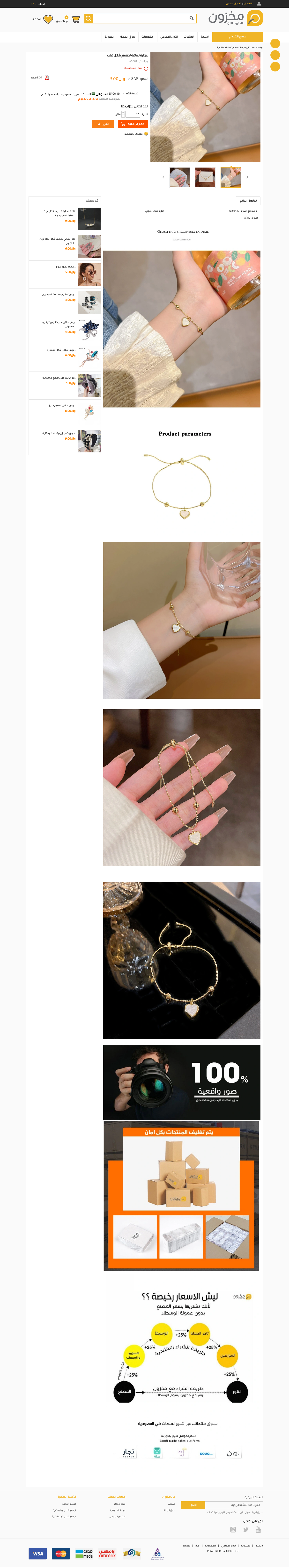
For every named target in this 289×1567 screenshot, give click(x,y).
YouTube (258, 1529)
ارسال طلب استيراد (133, 68)
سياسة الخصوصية (118, 1510)
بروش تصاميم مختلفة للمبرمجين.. (58, 294)
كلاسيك (219, 47)
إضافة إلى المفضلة (133, 134)
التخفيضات (147, 37)
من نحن (171, 1504)
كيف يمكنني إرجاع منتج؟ (64, 1510)
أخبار (197, 1545)
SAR (135, 79)
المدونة (109, 37)
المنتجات (189, 37)
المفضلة (36, 19)
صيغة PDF (40, 77)
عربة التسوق (62, 19)
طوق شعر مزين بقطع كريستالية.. (58, 377)
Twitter (246, 1529)
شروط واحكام (120, 1504)
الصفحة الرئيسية (248, 47)
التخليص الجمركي (118, 1516)
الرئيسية (204, 37)
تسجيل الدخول (233, 3)
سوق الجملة (127, 37)
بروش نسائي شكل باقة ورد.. (61, 350)
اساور (227, 47)
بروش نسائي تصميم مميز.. (62, 405)
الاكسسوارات (235, 47)
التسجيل (248, 3)
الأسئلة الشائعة (69, 1504)
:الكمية (144, 114)
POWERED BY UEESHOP (223, 1551)
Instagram (233, 1529)
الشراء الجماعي (169, 37)
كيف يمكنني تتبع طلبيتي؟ (64, 1516)
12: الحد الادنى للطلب (134, 106)
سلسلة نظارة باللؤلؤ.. (65, 266)
